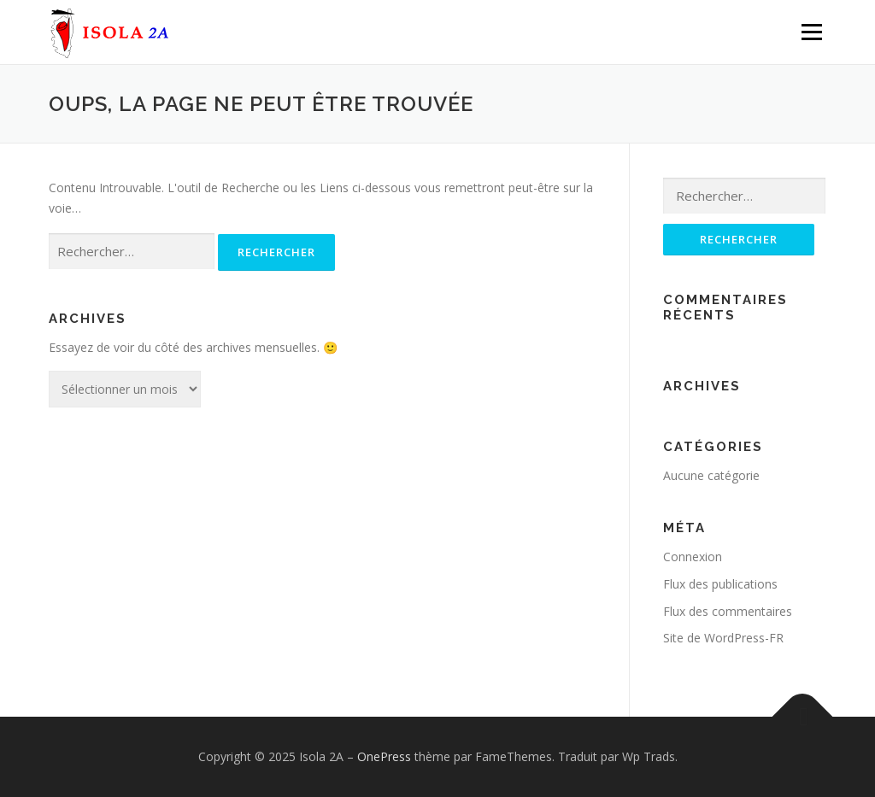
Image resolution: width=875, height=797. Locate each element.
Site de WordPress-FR (723, 638)
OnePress (384, 756)
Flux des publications (720, 584)
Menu (811, 32)
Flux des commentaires (727, 611)
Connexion (692, 556)
